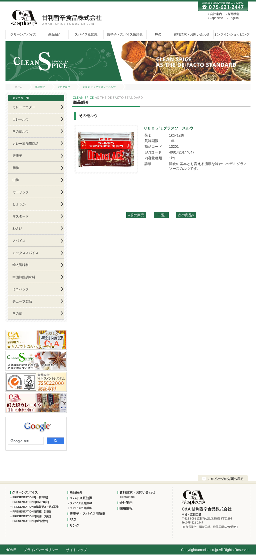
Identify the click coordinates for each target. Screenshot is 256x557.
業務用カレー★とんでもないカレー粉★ (36, 340)
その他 (17, 313)
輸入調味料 (20, 265)
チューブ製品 (22, 301)
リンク (74, 525)
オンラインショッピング (232, 34)
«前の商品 (136, 215)
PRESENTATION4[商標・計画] (31, 511)
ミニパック (20, 289)
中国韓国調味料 (23, 277)
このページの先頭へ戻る (226, 479)
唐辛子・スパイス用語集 (125, 34)
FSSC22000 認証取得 (36, 382)
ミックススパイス (25, 253)
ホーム (18, 87)
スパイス (19, 240)
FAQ (158, 34)
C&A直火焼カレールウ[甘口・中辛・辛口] (36, 403)
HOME (11, 550)
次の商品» (186, 215)
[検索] (25, 441)
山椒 (15, 180)
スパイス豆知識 (86, 34)
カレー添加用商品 (25, 144)
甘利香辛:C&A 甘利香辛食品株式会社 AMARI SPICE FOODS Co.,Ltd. (55, 18)
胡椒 (15, 168)
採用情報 (234, 14)
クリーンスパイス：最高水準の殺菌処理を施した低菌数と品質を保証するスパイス (36, 361)
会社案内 (216, 14)
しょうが (19, 204)
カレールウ (20, 119)
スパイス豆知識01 (81, 503)
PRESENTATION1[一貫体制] (30, 497)
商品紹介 (54, 34)
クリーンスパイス (23, 34)
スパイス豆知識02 (81, 508)
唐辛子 (17, 156)
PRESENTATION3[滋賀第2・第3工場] (35, 506)
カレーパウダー (23, 107)
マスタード (20, 216)
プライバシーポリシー (41, 550)
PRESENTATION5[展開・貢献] (31, 516)
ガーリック (20, 192)
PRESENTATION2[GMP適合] (30, 502)
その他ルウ (64, 87)
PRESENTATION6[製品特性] (30, 521)
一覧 (161, 215)
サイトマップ (76, 550)
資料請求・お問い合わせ (192, 34)
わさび (17, 228)
